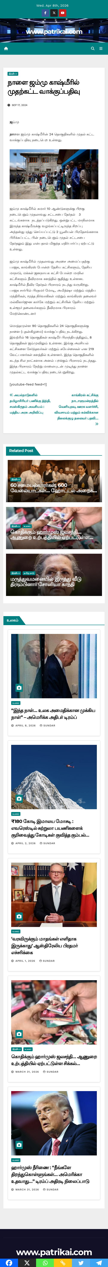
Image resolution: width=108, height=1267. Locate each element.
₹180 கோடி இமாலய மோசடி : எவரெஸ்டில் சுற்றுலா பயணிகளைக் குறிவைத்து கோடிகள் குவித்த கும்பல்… (50, 828)
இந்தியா (13, 74)
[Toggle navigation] (101, 48)
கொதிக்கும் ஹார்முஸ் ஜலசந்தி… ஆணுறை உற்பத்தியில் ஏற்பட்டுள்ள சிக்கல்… (49, 537)
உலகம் (27, 526)
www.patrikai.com (54, 32)
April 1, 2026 (25, 960)
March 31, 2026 (27, 1071)
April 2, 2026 (26, 843)
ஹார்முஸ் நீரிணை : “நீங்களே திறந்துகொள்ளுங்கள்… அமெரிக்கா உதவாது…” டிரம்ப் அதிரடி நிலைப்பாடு (50, 1174)
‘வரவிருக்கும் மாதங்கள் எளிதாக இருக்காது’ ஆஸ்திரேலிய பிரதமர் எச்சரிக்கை (44, 946)
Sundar (47, 725)
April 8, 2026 (26, 725)
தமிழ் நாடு (29, 573)
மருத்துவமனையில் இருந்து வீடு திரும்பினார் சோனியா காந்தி (45, 581)
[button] (92, 49)
